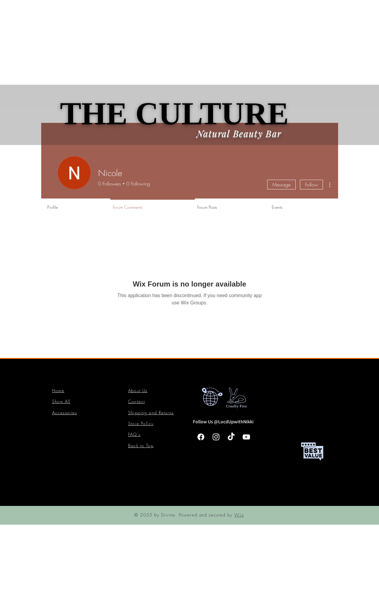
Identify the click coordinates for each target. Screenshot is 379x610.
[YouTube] (246, 436)
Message (281, 184)
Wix (239, 515)
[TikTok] (231, 436)
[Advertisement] (182, 42)
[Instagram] (216, 436)
